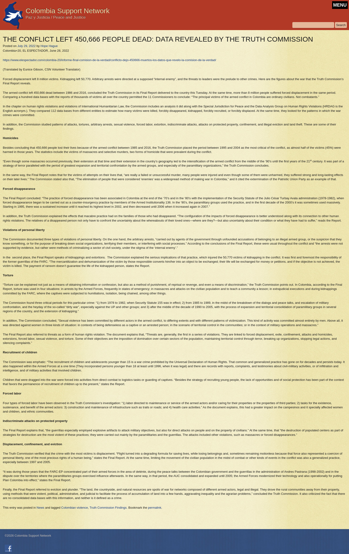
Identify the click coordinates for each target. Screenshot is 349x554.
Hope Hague (49, 46)
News (40, 507)
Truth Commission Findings (108, 507)
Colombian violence (74, 507)
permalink (154, 507)
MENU (340, 5)
